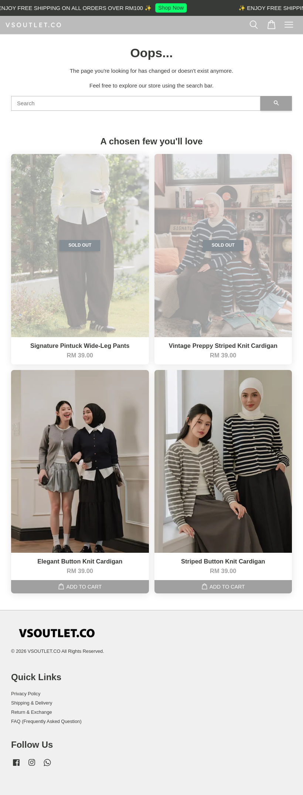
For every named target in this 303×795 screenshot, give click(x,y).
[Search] (136, 103)
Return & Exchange (31, 712)
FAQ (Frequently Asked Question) (46, 721)
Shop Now (173, 7)
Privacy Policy (25, 693)
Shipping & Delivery (31, 703)
